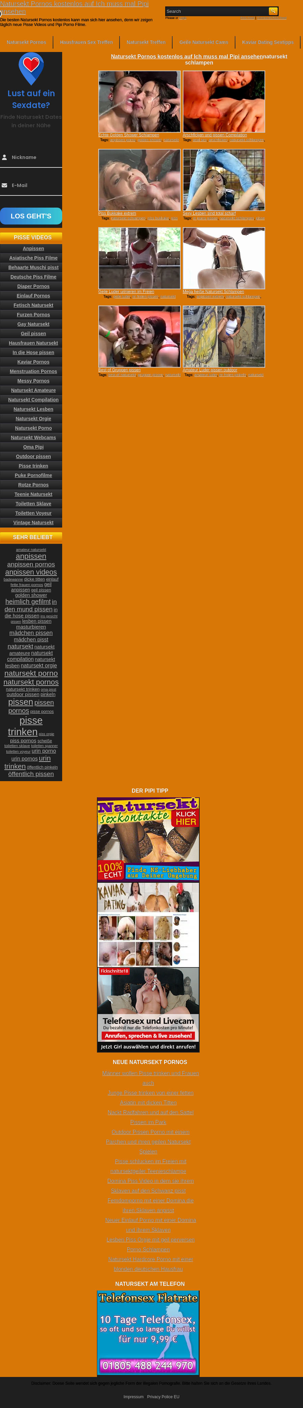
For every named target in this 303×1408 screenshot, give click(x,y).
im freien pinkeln (232, 375)
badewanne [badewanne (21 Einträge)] (13, 579)
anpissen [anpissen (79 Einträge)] (31, 556)
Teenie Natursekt (33, 494)
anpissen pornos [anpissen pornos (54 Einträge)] (31, 564)
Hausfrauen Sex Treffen (86, 42)
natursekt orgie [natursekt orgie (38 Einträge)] (39, 665)
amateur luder (205, 375)
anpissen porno (122, 140)
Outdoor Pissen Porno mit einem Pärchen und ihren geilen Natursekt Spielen (148, 1141)
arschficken (218, 140)
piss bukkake (158, 218)
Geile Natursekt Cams (203, 42)
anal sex (200, 140)
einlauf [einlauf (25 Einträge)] (52, 579)
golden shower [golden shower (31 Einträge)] (31, 595)
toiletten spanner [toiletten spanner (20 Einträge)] (44, 746)
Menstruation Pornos (33, 371)
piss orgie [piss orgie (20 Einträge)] (46, 734)
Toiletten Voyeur (33, 513)
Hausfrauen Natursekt (33, 343)
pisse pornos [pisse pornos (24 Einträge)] (42, 711)
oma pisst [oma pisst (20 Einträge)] (48, 689)
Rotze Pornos (33, 484)
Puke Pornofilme (33, 475)
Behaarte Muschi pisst (33, 267)
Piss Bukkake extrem (117, 213)
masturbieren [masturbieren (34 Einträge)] (31, 627)
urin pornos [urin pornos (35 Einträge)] (24, 759)
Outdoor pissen (33, 456)
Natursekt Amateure (33, 390)
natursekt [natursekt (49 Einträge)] (20, 646)
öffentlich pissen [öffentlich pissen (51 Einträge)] (31, 773)
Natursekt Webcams (33, 437)
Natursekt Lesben (33, 409)
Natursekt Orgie (33, 418)
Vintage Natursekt (34, 522)
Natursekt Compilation (33, 399)
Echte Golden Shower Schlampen (128, 135)
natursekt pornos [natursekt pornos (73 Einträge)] (30, 682)
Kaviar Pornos (34, 362)
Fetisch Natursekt (33, 305)
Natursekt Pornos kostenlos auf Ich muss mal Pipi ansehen (187, 56)
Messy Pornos (34, 380)
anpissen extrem (210, 296)
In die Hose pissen (33, 352)
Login (182, 18)
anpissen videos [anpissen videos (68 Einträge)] (31, 572)
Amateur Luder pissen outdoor (210, 370)
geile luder (121, 296)
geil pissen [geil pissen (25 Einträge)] (41, 590)
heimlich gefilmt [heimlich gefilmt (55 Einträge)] (28, 601)
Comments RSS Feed (272, 18)
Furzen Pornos (33, 314)
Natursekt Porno (33, 428)
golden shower (149, 140)
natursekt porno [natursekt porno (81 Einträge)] (31, 673)
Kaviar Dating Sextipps (268, 42)
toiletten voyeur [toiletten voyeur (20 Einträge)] (18, 751)
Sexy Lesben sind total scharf (209, 213)
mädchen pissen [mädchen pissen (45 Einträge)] (31, 633)
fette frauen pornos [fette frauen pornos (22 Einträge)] (26, 585)
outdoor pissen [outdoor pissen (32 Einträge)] (23, 694)
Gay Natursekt (34, 324)
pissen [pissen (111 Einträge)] (20, 702)
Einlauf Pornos (33, 295)
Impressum (134, 1396)
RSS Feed (248, 18)
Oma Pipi (33, 447)
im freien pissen (145, 296)
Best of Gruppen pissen (119, 370)
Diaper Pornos (33, 286)
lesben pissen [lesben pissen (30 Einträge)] (36, 621)
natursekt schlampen (247, 140)
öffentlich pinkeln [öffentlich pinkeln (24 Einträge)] (42, 767)
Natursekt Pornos (26, 42)
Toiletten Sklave (33, 503)
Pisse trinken (33, 466)
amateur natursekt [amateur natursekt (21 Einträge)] (31, 550)
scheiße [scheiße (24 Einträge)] (44, 741)
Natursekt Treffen (146, 42)
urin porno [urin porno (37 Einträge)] (44, 751)
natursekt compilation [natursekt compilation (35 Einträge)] (30, 656)
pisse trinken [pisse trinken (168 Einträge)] (25, 726)
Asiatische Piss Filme (33, 258)
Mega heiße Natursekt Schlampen (213, 291)
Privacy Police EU (163, 1396)
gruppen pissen (150, 375)
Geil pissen (33, 333)
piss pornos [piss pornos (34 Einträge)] (23, 740)
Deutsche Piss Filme (33, 277)
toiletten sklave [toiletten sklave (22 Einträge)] (17, 746)
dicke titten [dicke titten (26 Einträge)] (34, 579)
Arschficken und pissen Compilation (215, 135)
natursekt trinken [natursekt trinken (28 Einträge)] (23, 689)
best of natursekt (122, 375)
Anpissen (33, 248)
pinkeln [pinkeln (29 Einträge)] (48, 694)
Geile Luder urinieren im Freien (126, 291)
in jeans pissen (205, 218)
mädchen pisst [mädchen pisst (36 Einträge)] (31, 639)
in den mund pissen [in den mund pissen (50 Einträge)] (31, 605)
